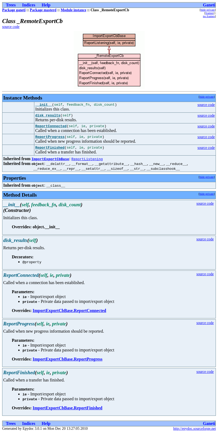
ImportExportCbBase (50, 162)
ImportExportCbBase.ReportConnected (69, 314)
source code (11, 27)
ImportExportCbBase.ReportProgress (67, 363)
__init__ (43, 105)
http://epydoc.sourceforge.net (194, 433)
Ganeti (209, 5)
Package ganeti (13, 10)
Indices (28, 5)
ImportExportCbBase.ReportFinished (67, 412)
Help (46, 5)
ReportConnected (50, 128)
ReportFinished (49, 151)
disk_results (47, 116)
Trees (11, 5)
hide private (208, 9)
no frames (209, 16)
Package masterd (43, 10)
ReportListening (87, 162)
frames (209, 12)
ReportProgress (49, 139)
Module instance (73, 10)
